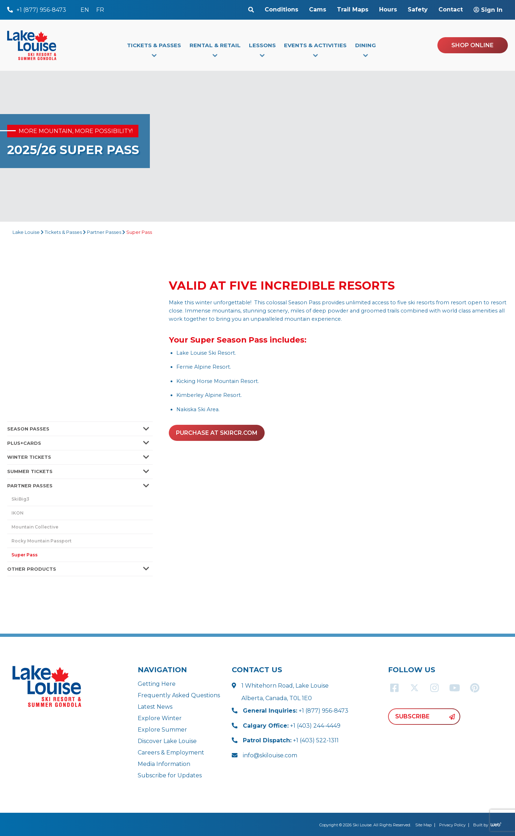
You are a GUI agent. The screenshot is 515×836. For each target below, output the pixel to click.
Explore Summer (162, 729)
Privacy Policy (452, 824)
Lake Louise (26, 232)
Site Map (423, 824)
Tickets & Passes (63, 232)
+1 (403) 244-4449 (291, 725)
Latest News (155, 706)
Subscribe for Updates (170, 775)
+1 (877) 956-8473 (295, 710)
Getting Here (157, 683)
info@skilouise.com (270, 755)
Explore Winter (160, 718)
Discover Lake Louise (167, 741)
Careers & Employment (171, 752)
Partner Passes (104, 232)
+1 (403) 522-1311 (291, 740)
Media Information (164, 764)
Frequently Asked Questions (179, 695)
